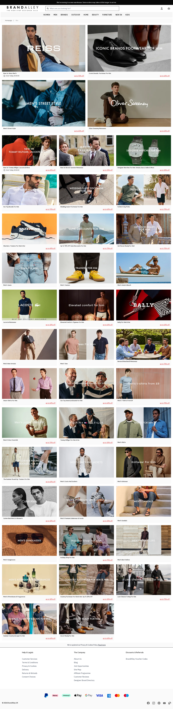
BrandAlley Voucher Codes (137, 659)
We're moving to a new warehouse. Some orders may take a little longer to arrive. (86, 2)
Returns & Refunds (29, 673)
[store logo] (21, 8)
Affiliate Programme (82, 673)
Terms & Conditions (30, 662)
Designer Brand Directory (84, 680)
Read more (102, 645)
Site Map (77, 670)
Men (17, 20)
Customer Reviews (81, 677)
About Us (78, 659)
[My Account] (161, 8)
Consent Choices (29, 677)
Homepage (8, 20)
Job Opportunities (81, 666)
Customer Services (29, 659)
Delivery (25, 670)
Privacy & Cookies (29, 666)
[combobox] (99, 8)
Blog (76, 662)
